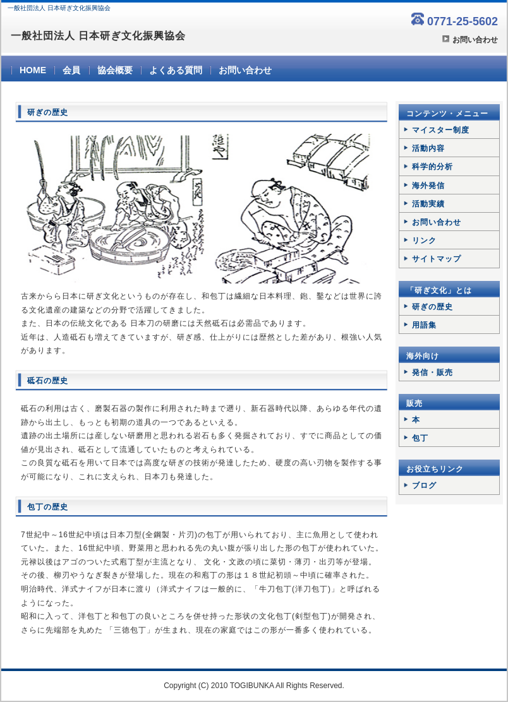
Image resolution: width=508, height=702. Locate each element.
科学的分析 (432, 166)
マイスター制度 (440, 130)
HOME (33, 70)
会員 (71, 70)
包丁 (420, 438)
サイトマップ (436, 258)
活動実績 (428, 203)
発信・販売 (432, 372)
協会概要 (115, 70)
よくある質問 (175, 70)
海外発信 (428, 185)
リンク (424, 240)
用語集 (424, 325)
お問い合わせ (475, 39)
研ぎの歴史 (432, 306)
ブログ (424, 485)
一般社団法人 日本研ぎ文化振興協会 (98, 35)
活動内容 (428, 148)
